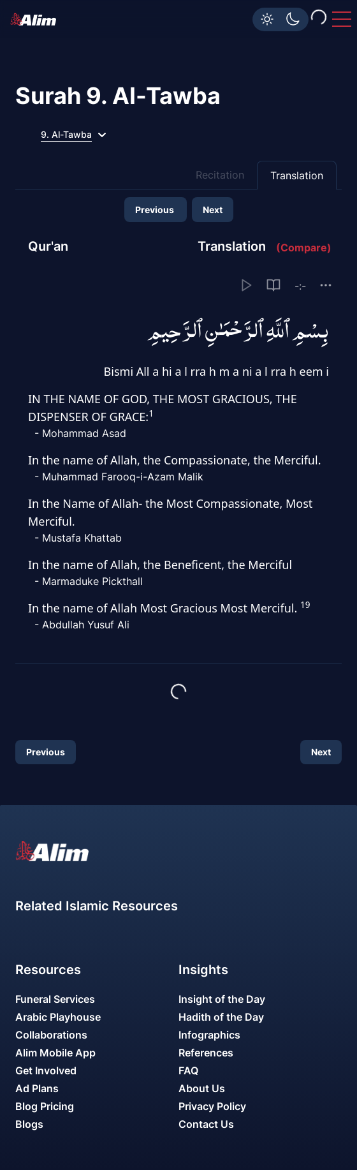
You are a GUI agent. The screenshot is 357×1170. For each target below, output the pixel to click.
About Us (201, 1088)
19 (305, 605)
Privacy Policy (212, 1106)
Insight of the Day (221, 999)
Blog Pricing (44, 1106)
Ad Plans (37, 1088)
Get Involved (45, 1070)
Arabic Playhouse (58, 1017)
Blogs (29, 1124)
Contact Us (206, 1124)
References (205, 1052)
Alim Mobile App (55, 1052)
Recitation (220, 174)
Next (212, 209)
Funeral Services (55, 999)
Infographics (209, 1034)
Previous (155, 209)
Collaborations (51, 1034)
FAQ (188, 1070)
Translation (296, 175)
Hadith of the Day (221, 1017)
